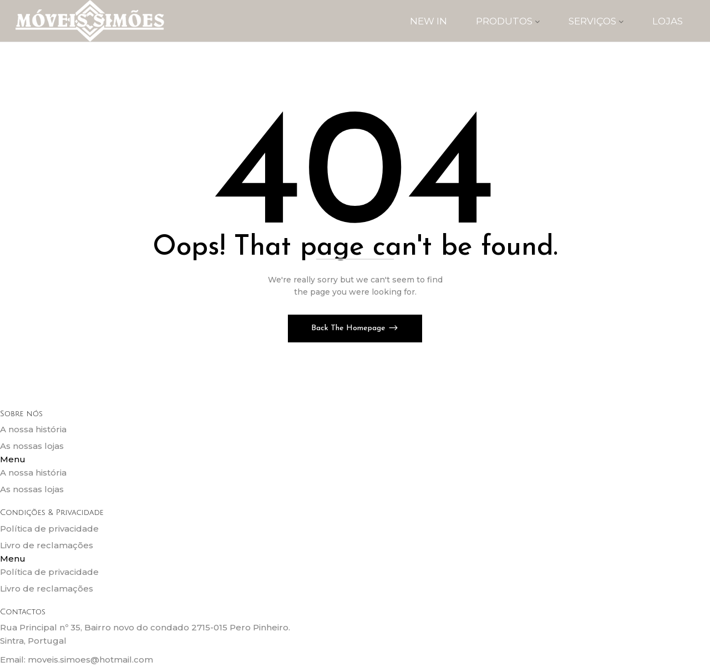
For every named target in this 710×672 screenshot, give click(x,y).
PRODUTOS (508, 21)
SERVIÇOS (596, 21)
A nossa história (33, 429)
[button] (355, 459)
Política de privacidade (49, 528)
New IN (428, 21)
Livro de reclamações (46, 545)
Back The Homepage (349, 328)
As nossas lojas (32, 446)
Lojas (667, 21)
